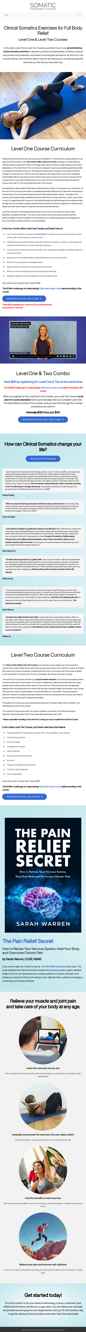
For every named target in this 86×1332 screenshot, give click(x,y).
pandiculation (41, 234)
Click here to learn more (50, 288)
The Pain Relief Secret (27, 941)
